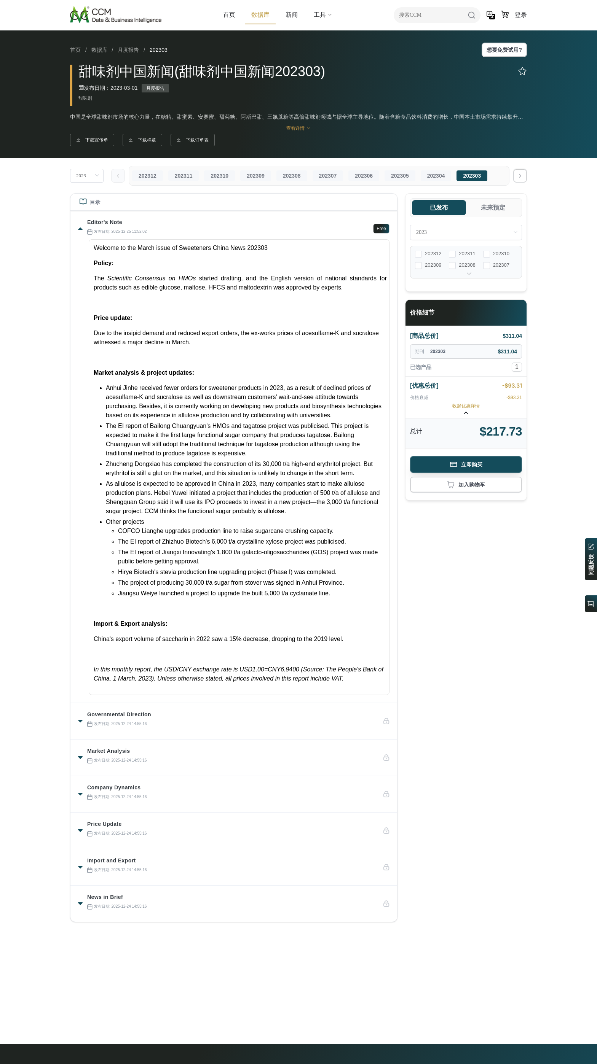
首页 (229, 14)
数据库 (260, 14)
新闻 (292, 14)
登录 (521, 15)
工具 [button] (323, 14)
